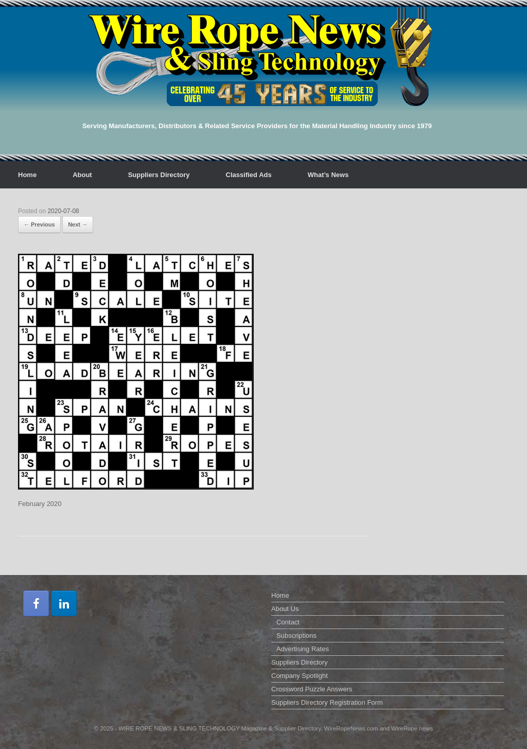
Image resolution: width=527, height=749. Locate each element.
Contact (288, 622)
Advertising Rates (302, 649)
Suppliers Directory (159, 175)
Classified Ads (249, 175)
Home (27, 175)
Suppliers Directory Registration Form (327, 702)
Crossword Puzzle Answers (312, 689)
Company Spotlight (299, 676)
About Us (284, 609)
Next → (77, 224)
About (82, 175)
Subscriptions (296, 635)
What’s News (328, 175)
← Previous (39, 224)
